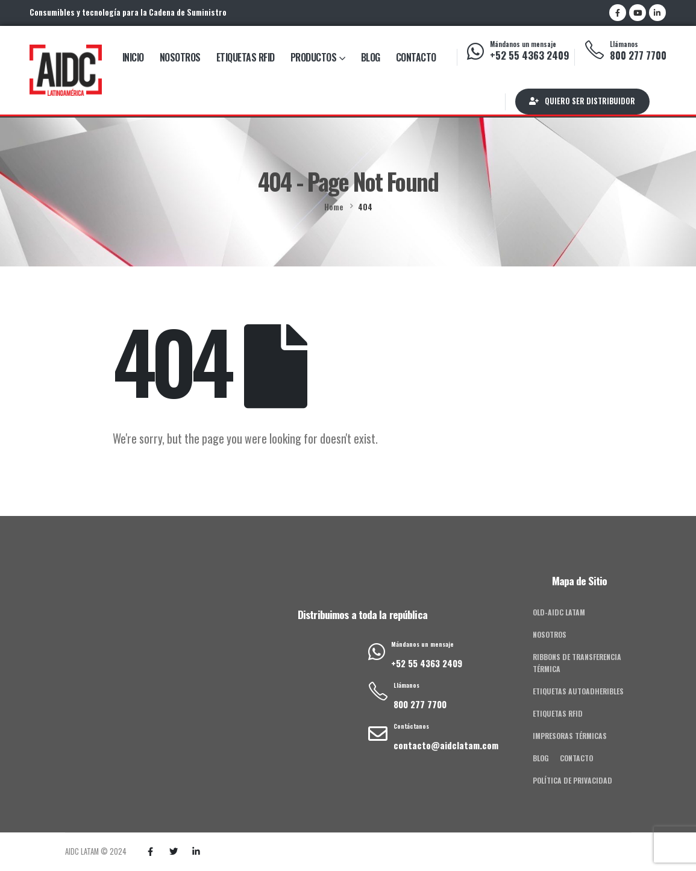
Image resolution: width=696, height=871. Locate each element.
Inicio (133, 57)
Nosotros (180, 57)
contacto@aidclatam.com (445, 745)
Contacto (416, 57)
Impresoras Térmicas (570, 736)
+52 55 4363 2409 (529, 55)
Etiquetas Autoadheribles (578, 691)
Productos (313, 57)
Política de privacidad (572, 780)
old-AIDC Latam (559, 612)
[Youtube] (637, 12)
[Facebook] (617, 12)
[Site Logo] (66, 70)
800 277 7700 (638, 55)
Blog (370, 57)
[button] (582, 102)
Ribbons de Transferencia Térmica (577, 663)
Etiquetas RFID (245, 57)
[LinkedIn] (657, 12)
